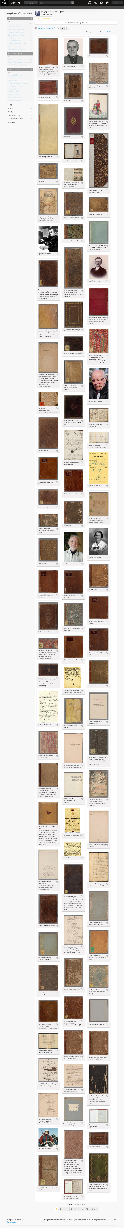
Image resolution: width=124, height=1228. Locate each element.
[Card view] (62, 28)
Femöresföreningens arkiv (17, 49)
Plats (10, 108)
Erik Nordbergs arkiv (15, 41)
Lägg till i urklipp (57, 67)
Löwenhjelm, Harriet (15, 87)
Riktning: (88, 32)
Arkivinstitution (15, 53)
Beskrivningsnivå (15, 118)
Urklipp (95, 3)
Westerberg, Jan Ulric (15, 98)
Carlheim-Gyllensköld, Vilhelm (18, 84)
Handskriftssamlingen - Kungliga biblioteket (23, 62)
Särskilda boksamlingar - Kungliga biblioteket (23, 65)
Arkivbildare (13, 69)
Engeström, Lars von (15, 100)
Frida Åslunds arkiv (14, 24)
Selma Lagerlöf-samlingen (16, 30)
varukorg (90, 3)
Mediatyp (12, 122)
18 (87, 1209)
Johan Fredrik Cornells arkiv (17, 33)
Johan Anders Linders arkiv (17, 44)
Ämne (10, 111)
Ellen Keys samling (14, 38)
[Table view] (66, 28)
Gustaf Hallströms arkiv (16, 35)
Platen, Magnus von (14, 95)
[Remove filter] (50, 18)
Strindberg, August (14, 78)
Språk (101, 3)
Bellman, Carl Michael (15, 75)
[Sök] (56, 2)
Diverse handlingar (14, 47)
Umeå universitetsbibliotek (17, 60)
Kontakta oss (11, 1222)
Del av (10, 18)
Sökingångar (30, 3)
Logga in (116, 3)
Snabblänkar (107, 3)
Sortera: (103, 32)
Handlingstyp (14, 115)
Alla (9, 22)
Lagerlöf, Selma (13, 81)
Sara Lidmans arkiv (14, 27)
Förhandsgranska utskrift (45, 28)
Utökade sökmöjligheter (76, 23)
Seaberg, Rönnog (13, 89)
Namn (10, 104)
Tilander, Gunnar (13, 92)
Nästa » (93, 1209)
